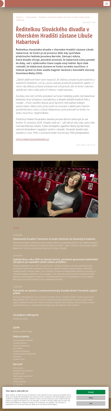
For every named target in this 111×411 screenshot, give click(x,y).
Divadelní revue (19, 373)
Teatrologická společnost (22, 376)
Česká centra (18, 368)
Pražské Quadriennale (21, 346)
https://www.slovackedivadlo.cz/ (32, 139)
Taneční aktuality (19, 381)
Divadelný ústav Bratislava (23, 371)
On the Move (18, 384)
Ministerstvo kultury (20, 319)
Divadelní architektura (21, 351)
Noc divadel (17, 348)
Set (91, 403)
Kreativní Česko (19, 359)
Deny (91, 398)
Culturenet (17, 356)
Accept (91, 392)
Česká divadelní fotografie (23, 340)
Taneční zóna (18, 379)
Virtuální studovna (20, 343)
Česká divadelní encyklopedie (24, 354)
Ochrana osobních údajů (22, 331)
